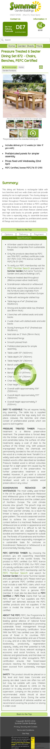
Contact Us (15, 19)
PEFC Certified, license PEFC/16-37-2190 (23, 167)
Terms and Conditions (25, 730)
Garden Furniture (9, 70)
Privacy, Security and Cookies (25, 727)
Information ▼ (40, 19)
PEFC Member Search (18, 268)
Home (11, 46)
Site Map (25, 733)
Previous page (9, 67)
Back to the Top (24, 229)
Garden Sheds (25, 46)
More (39, 46)
